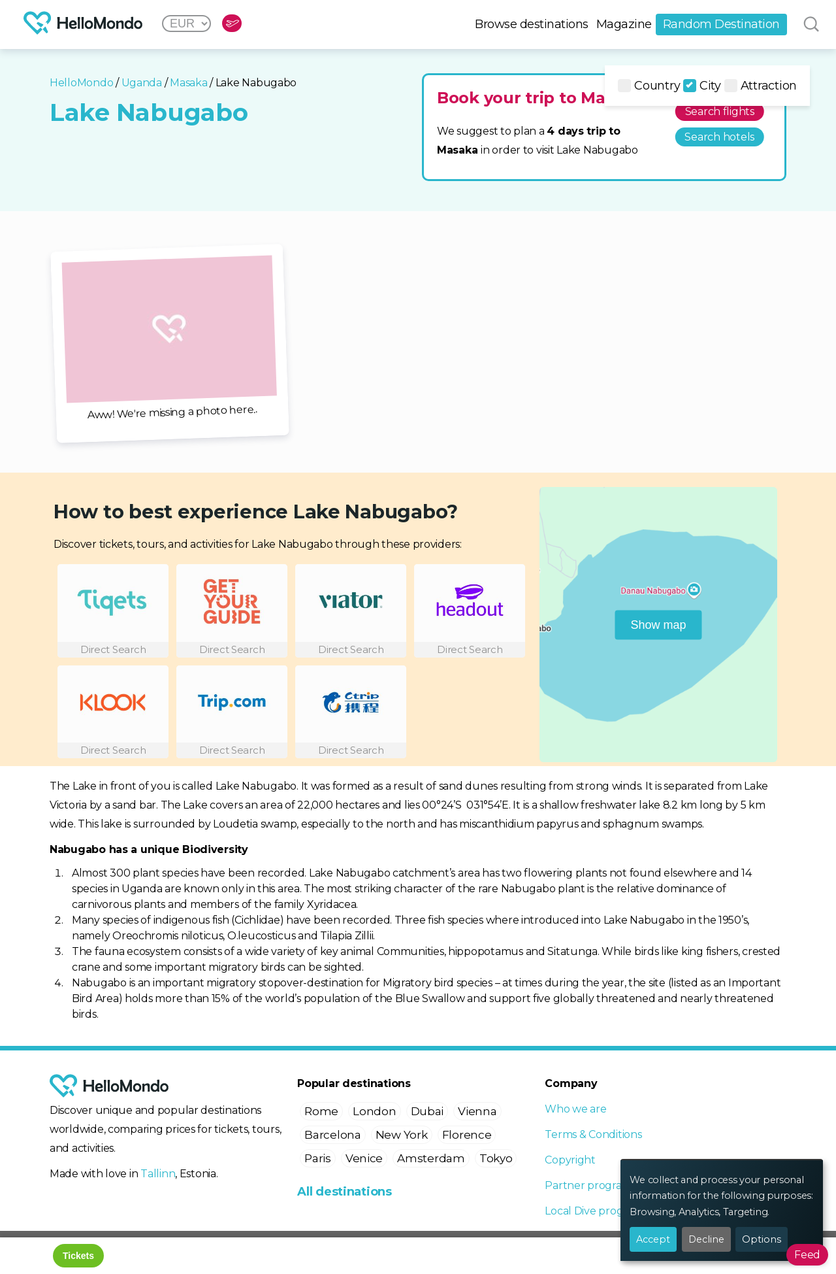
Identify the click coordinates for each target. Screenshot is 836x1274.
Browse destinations (531, 24)
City (702, 85)
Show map (658, 624)
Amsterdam (431, 1158)
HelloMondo (81, 82)
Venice (364, 1158)
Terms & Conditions (593, 1134)
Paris (317, 1158)
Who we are (575, 1109)
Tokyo (496, 1158)
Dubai (427, 1111)
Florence (467, 1134)
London (374, 1111)
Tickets (78, 1255)
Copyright (570, 1160)
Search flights (719, 111)
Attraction (760, 85)
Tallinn (157, 1173)
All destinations (344, 1191)
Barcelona (332, 1134)
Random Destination (721, 24)
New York (402, 1134)
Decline (706, 1239)
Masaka (188, 82)
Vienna (477, 1111)
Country (649, 85)
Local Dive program (594, 1211)
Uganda (141, 82)
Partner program (588, 1185)
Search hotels (719, 137)
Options (761, 1239)
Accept (653, 1239)
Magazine (624, 24)
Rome (321, 1111)
